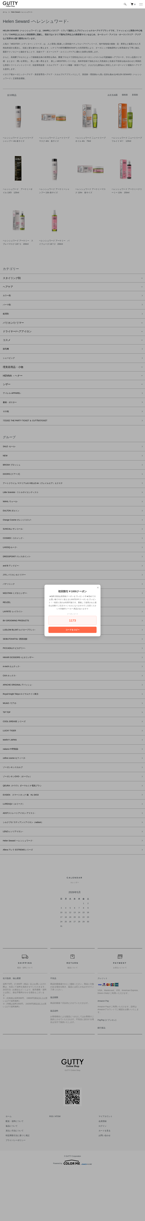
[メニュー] (141, 4)
